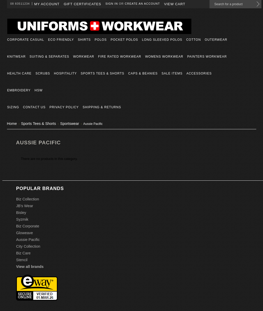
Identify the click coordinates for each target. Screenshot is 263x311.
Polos (101, 40)
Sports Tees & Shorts (102, 73)
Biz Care (23, 253)
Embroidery (19, 90)
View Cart (174, 4)
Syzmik (22, 219)
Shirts (84, 40)
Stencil (22, 260)
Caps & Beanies (143, 73)
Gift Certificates (82, 4)
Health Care (19, 73)
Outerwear (216, 40)
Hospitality (65, 73)
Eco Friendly (61, 40)
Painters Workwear (207, 56)
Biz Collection (27, 199)
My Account (47, 4)
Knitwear (16, 56)
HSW (39, 90)
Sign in (111, 3)
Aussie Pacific (28, 240)
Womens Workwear (164, 56)
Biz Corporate (27, 226)
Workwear (83, 56)
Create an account (142, 3)
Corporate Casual (25, 40)
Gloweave (24, 233)
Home (12, 123)
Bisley (21, 213)
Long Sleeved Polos (162, 40)
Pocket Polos (124, 40)
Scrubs (43, 73)
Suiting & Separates (49, 56)
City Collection (28, 246)
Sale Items (172, 73)
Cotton (193, 40)
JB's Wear (24, 206)
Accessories (199, 73)
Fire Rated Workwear (119, 56)
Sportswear (69, 123)
